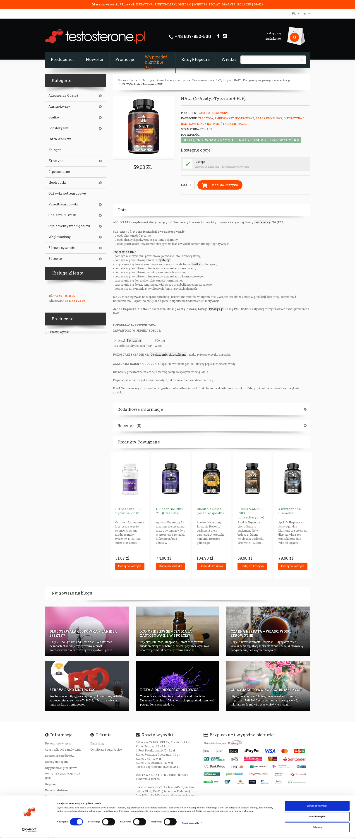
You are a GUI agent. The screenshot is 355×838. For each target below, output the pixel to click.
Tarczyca (148, 80)
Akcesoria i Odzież (63, 95)
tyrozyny (216, 309)
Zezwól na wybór (317, 817)
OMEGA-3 (185, 4)
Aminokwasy (59, 106)
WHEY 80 (200, 4)
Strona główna (127, 80)
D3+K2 (258, 4)
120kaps (200, 162)
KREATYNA (145, 4)
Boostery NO (58, 128)
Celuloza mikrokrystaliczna (168, 354)
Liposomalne (59, 171)
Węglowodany (59, 237)
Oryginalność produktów (61, 768)
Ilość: (188, 185)
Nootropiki (57, 182)
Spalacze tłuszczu (62, 215)
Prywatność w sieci (58, 743)
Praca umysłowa (203, 80)
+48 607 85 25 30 (64, 295)
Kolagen (55, 150)
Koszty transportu (57, 761)
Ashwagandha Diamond (289, 511)
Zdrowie (55, 258)
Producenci (62, 59)
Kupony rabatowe (56, 790)
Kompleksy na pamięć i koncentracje (266, 80)
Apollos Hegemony (213, 113)
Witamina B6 (124, 252)
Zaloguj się (274, 33)
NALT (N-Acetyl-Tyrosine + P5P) (142, 84)
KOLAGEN (244, 4)
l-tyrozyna (134, 340)
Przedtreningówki (63, 204)
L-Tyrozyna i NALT (228, 80)
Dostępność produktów (59, 755)
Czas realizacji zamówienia (63, 749)
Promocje (124, 59)
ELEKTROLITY (165, 4)
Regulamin (52, 784)
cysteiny (164, 260)
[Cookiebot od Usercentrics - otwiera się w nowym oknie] (29, 830)
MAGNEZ (229, 4)
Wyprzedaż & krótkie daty (156, 62)
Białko (53, 117)
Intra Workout (60, 139)
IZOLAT (215, 4)
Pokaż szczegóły (190, 823)
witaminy (262, 222)
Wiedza (229, 59)
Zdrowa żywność (61, 248)
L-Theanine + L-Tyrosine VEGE (128, 511)
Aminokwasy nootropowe (173, 80)
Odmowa (317, 828)
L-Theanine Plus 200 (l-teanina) (169, 511)
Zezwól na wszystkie (317, 806)
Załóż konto (273, 38)
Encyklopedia (195, 59)
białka (196, 264)
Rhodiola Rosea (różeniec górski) (210, 511)
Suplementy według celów (69, 226)
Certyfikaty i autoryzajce (106, 749)
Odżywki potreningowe (67, 193)
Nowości (94, 59)
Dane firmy (97, 743)
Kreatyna (55, 161)
